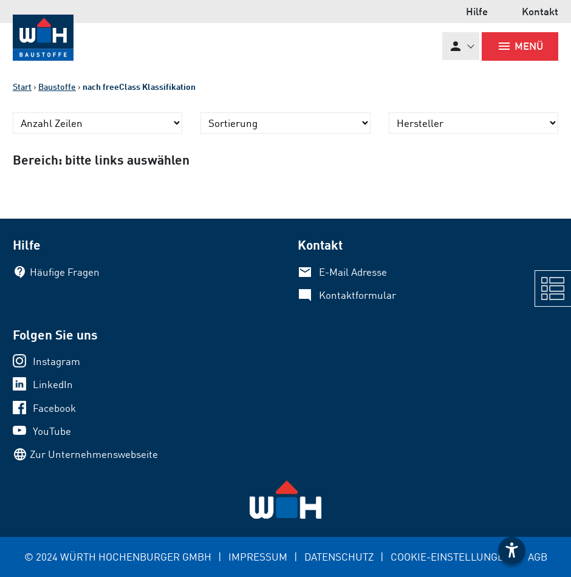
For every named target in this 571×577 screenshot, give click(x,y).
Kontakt (540, 11)
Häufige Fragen (65, 271)
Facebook (54, 407)
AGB (537, 556)
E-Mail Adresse (353, 271)
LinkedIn (53, 384)
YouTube (52, 431)
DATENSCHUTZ (339, 556)
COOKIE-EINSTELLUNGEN (451, 556)
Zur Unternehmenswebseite (94, 454)
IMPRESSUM (257, 556)
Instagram (56, 361)
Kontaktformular (357, 294)
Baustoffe (57, 86)
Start (22, 86)
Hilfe (477, 11)
